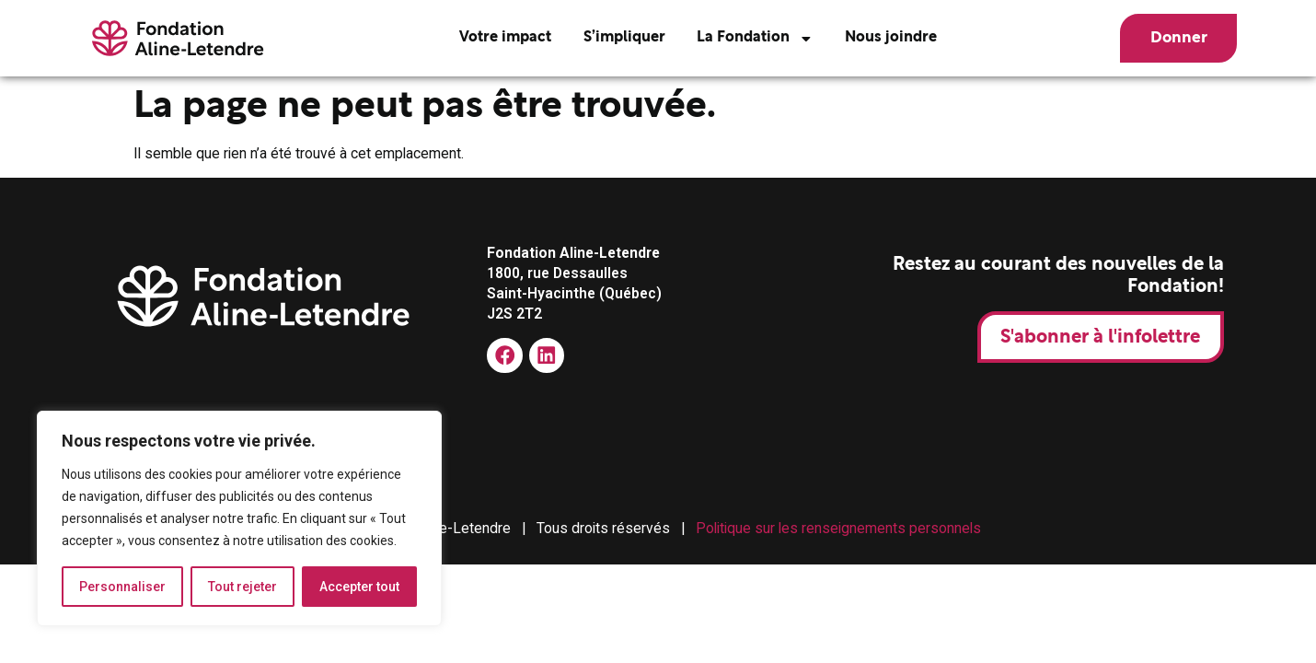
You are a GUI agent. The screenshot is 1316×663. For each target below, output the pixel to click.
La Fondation (755, 38)
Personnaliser (122, 586)
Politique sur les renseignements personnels (838, 528)
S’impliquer (624, 37)
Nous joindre (891, 37)
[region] (239, 518)
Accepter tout (359, 586)
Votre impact (505, 37)
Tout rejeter (242, 586)
